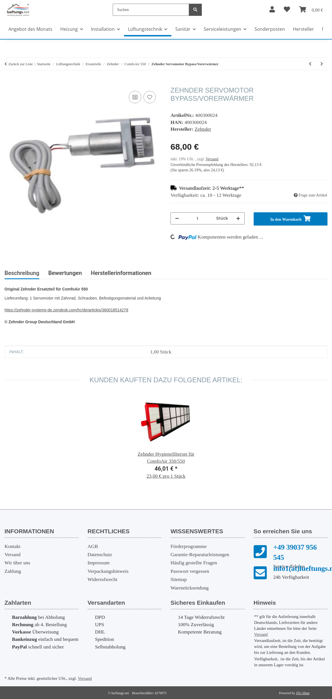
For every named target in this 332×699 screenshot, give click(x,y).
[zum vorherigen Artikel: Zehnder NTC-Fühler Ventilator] (310, 64)
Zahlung (13, 571)
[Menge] (197, 218)
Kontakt (13, 546)
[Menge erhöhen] (238, 218)
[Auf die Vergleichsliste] (135, 97)
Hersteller (303, 29)
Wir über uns (17, 562)
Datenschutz (100, 554)
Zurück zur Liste (20, 64)
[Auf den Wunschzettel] (149, 97)
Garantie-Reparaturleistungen (200, 554)
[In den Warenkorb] (9, 83)
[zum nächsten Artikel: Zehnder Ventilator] (321, 64)
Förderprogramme (189, 546)
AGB (93, 546)
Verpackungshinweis (108, 571)
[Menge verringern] (177, 218)
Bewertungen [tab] (65, 273)
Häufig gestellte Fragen (194, 562)
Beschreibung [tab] (22, 273)
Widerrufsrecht (103, 579)
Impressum (99, 562)
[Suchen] (151, 10)
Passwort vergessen (190, 571)
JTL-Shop (302, 693)
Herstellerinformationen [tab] (121, 273)
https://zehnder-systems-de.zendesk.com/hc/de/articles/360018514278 (66, 310)
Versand (211, 159)
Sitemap (179, 579)
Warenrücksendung (190, 588)
